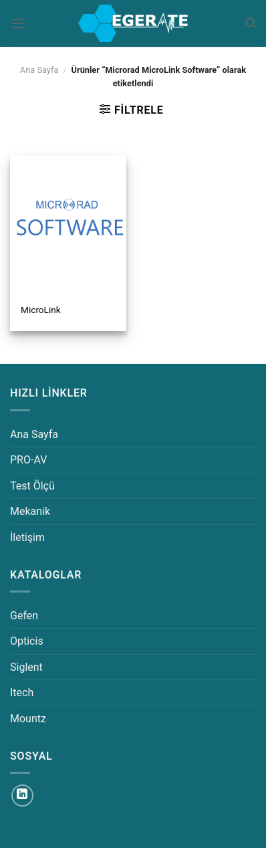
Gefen (24, 615)
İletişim (27, 537)
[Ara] (250, 23)
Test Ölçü (32, 486)
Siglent (26, 667)
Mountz (28, 718)
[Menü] (18, 23)
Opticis (26, 641)
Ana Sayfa (39, 70)
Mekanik (30, 511)
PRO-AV (28, 459)
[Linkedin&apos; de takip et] (22, 795)
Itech (21, 692)
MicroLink (41, 309)
